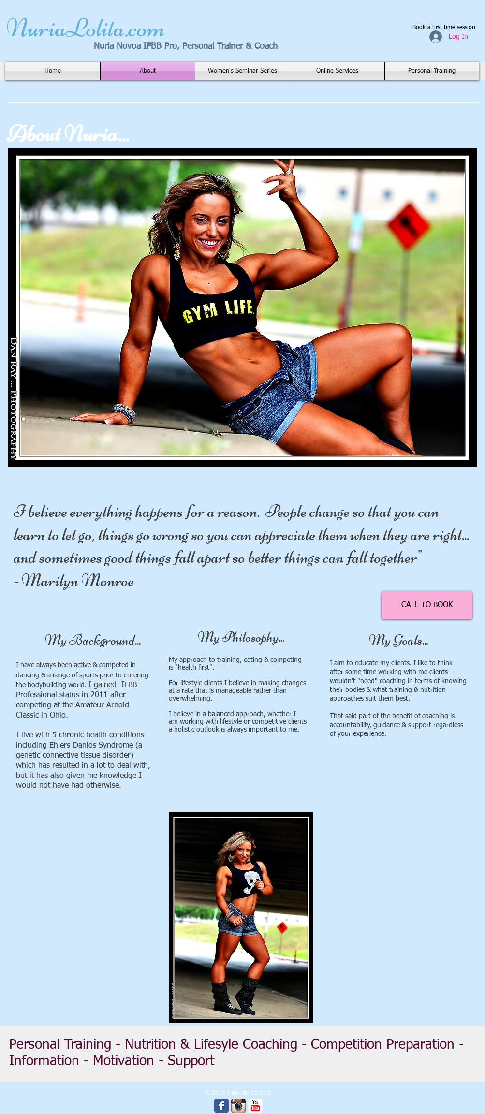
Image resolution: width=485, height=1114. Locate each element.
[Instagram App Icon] (238, 1106)
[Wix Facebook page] (221, 1106)
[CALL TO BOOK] (427, 605)
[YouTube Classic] (255, 1106)
